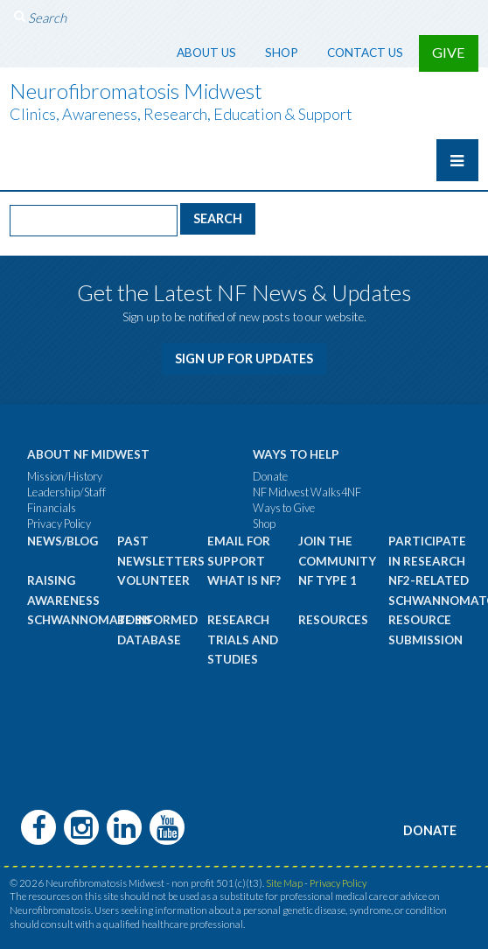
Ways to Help (296, 454)
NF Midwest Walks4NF (307, 492)
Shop (281, 53)
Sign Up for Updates (244, 359)
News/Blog (62, 541)
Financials (51, 508)
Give (448, 52)
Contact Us (365, 53)
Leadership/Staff (66, 492)
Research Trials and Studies (242, 639)
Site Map (284, 883)
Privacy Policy (59, 524)
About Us (206, 53)
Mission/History (64, 476)
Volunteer (153, 580)
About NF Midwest (88, 454)
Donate (270, 476)
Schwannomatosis (89, 620)
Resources (333, 620)
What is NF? (244, 580)
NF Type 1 (327, 580)
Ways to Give (284, 508)
